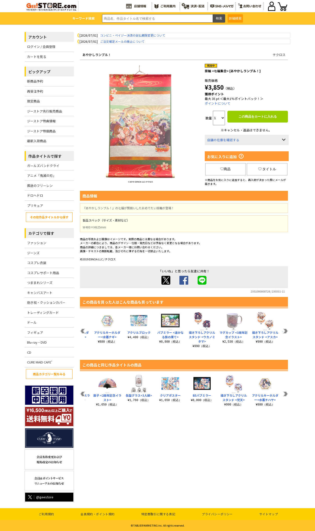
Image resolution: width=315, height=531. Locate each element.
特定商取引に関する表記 (158, 514)
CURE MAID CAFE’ (39, 362)
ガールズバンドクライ (43, 165)
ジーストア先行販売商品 (44, 111)
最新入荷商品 (36, 141)
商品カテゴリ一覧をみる (49, 374)
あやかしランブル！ (96, 54)
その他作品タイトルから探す (49, 217)
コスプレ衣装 (36, 262)
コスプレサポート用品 (43, 272)
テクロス (279, 54)
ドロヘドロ (35, 195)
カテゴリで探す (41, 233)
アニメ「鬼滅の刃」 (41, 175)
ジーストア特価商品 (41, 131)
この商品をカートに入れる (257, 116)
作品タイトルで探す (45, 156)
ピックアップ (39, 71)
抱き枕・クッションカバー (46, 302)
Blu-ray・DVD (37, 342)
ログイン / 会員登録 (41, 46)
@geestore (40, 497)
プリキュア (35, 205)
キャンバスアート (39, 292)
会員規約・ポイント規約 (97, 514)
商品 (225, 169)
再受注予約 (35, 91)
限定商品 (33, 101)
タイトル (267, 169)
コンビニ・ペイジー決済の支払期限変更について (132, 35)
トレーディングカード (43, 312)
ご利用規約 (46, 514)
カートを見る (36, 56)
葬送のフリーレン (40, 185)
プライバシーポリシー (217, 514)
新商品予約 (35, 81)
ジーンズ (33, 253)
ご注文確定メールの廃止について (122, 41)
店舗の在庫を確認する (223, 140)
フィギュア (35, 332)
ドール (32, 322)
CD (29, 352)
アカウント (37, 37)
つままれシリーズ (39, 282)
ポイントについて (217, 103)
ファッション (36, 242)
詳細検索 (235, 18)
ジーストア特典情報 (41, 121)
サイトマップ (268, 514)
